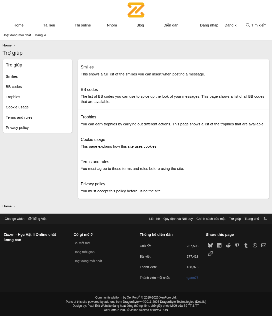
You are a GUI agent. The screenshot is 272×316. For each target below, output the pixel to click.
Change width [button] (15, 219)
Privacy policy (17, 127)
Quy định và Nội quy (178, 219)
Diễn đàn (171, 25)
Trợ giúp (235, 219)
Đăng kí (40, 35)
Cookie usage (17, 107)
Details (200, 302)
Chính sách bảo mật (210, 219)
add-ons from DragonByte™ (123, 302)
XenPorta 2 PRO (115, 310)
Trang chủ (251, 219)
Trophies (13, 97)
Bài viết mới (82, 243)
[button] (28, 25)
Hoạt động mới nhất (16, 35)
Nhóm (112, 25)
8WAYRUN (160, 310)
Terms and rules (19, 117)
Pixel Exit (94, 306)
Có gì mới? (83, 234)
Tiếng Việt (37, 219)
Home (19, 25)
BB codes (14, 86)
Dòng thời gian (84, 252)
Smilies (12, 76)
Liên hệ (154, 219)
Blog (140, 25)
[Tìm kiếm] (256, 25)
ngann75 (192, 278)
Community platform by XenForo (136, 297)
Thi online (82, 25)
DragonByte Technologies (177, 302)
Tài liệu (49, 25)
